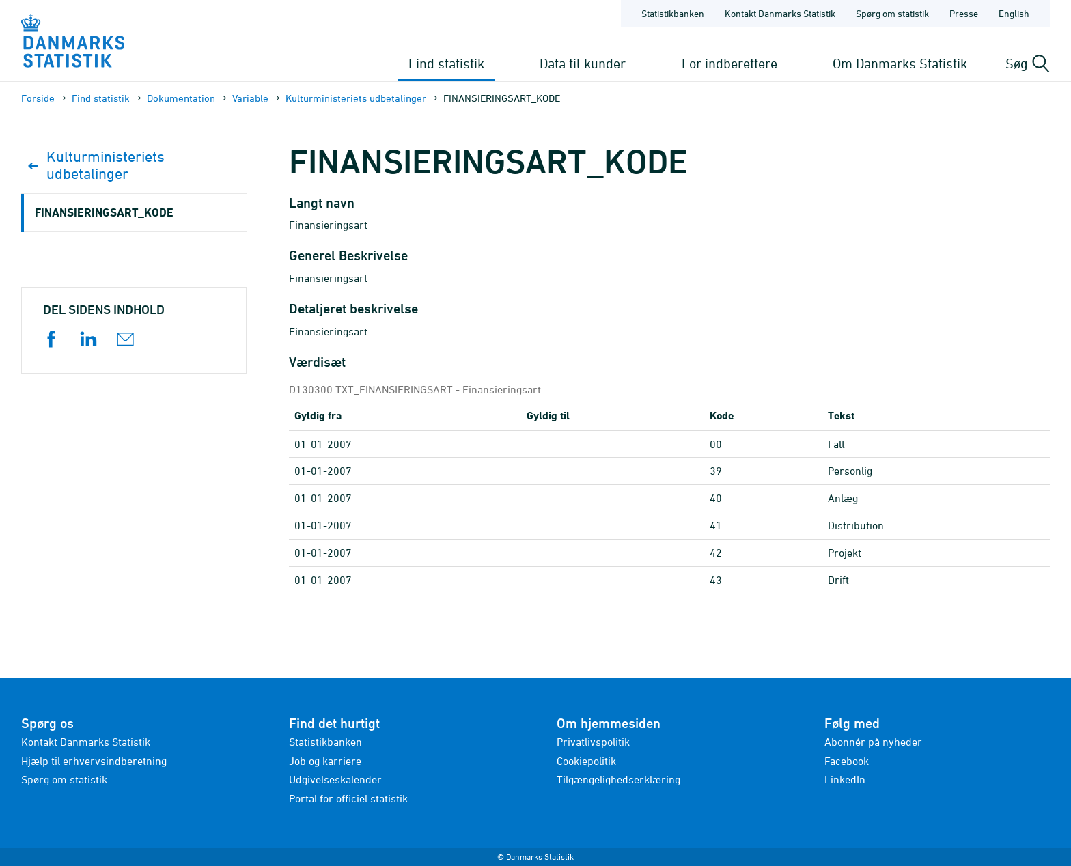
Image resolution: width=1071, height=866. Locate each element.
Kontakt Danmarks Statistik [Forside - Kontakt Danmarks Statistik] (780, 13)
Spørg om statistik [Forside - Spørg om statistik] (892, 13)
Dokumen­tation (181, 98)
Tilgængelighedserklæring (618, 779)
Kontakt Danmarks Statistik (85, 742)
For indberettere (729, 63)
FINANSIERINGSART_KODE (104, 212)
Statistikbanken (672, 13)
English (1014, 13)
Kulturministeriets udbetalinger (356, 98)
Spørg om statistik (64, 779)
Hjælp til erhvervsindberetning (94, 761)
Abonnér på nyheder (873, 742)
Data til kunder (583, 63)
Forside (38, 98)
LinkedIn (844, 779)
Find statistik (446, 63)
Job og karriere (325, 761)
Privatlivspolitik (593, 742)
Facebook (846, 761)
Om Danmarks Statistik (900, 63)
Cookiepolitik (586, 761)
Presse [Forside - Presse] (963, 13)
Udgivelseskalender (335, 779)
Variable (250, 98)
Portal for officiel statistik (348, 798)
